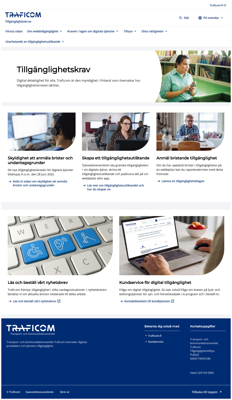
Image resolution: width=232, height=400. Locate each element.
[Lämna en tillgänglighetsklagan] (180, 181)
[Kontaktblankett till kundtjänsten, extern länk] (147, 301)
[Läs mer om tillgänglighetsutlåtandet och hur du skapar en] (116, 187)
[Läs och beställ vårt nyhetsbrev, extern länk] (34, 301)
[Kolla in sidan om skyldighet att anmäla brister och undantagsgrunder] (42, 183)
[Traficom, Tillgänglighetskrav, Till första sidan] (25, 17)
